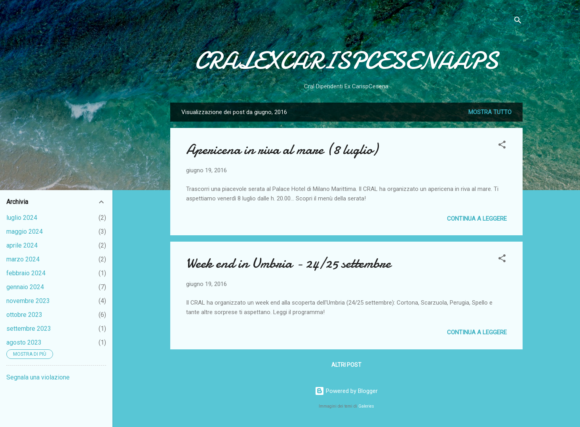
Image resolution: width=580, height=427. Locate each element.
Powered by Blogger (346, 391)
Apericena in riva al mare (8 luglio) (282, 149)
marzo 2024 (23, 259)
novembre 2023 (28, 301)
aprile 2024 (22, 245)
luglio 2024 (21, 217)
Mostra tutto (490, 112)
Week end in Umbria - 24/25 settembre (288, 263)
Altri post (346, 365)
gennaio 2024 (25, 287)
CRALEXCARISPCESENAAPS (346, 61)
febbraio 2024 (26, 273)
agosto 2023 (24, 342)
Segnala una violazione (38, 377)
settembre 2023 (28, 328)
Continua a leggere (477, 218)
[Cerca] (518, 22)
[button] (502, 146)
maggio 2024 (24, 231)
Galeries (366, 406)
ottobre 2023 (24, 314)
